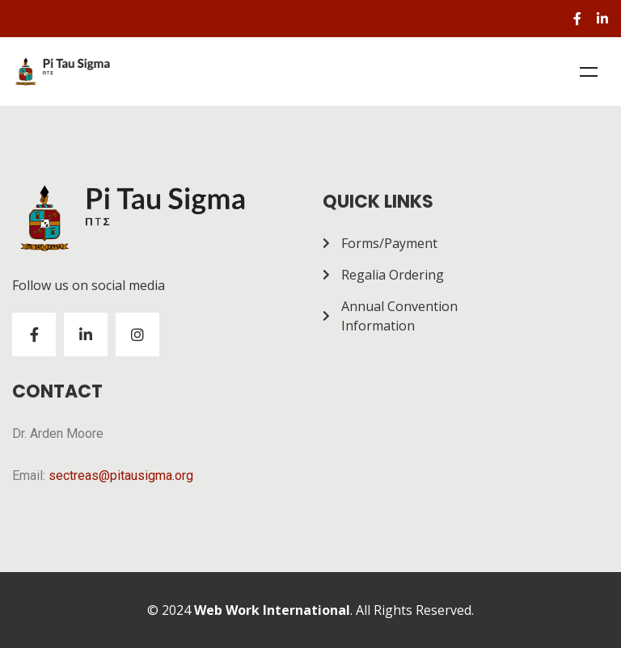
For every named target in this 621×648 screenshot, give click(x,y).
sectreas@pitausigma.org (121, 475)
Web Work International (272, 610)
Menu (588, 72)
